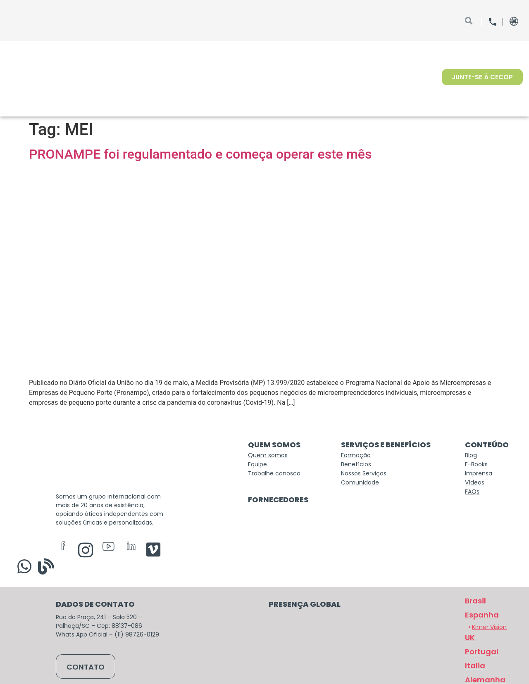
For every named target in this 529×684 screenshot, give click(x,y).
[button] (480, 657)
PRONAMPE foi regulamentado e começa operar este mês (200, 154)
